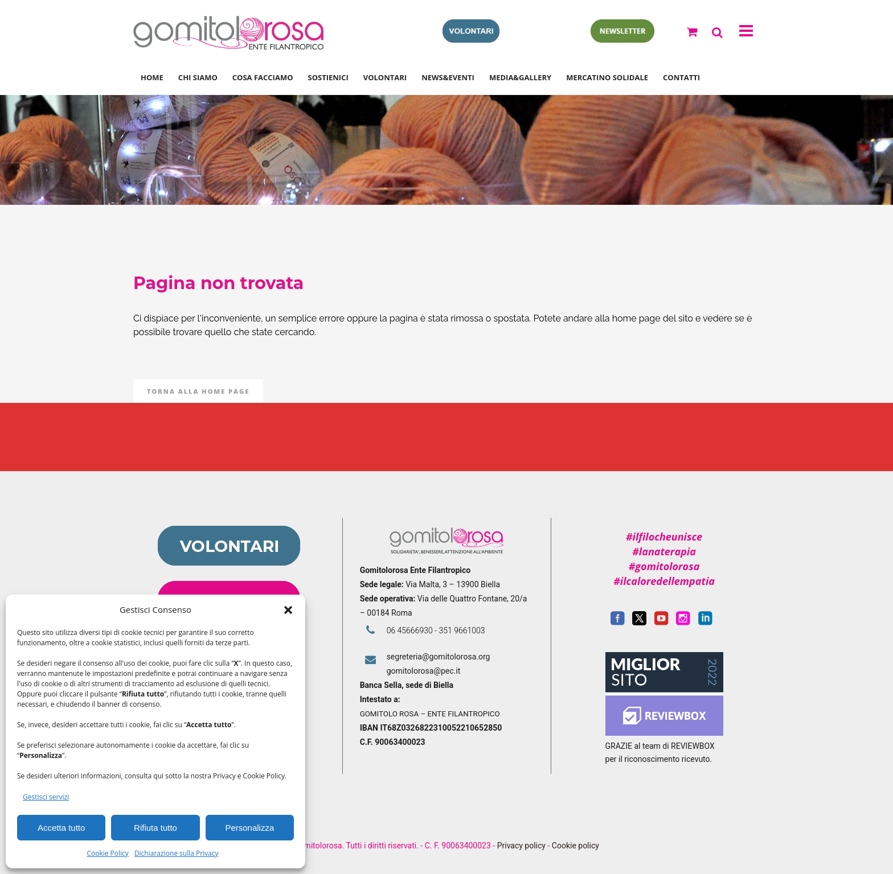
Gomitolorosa (407, 150)
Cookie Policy (107, 853)
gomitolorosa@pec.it (424, 670)
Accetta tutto (61, 827)
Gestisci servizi (46, 797)
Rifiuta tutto (155, 827)
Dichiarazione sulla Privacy (176, 853)
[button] (288, 610)
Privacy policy (521, 845)
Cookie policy (575, 845)
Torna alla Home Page (198, 391)
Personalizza (249, 827)
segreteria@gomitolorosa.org (438, 656)
